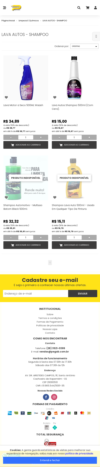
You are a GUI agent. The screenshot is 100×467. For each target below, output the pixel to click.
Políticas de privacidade (50, 325)
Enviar (82, 293)
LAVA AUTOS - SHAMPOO (55, 20)
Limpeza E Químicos (29, 20)
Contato (50, 332)
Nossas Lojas (50, 329)
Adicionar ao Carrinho (28, 144)
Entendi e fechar (50, 460)
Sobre (50, 314)
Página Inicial (8, 20)
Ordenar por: (61, 46)
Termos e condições (50, 318)
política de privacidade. (79, 453)
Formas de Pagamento (50, 321)
